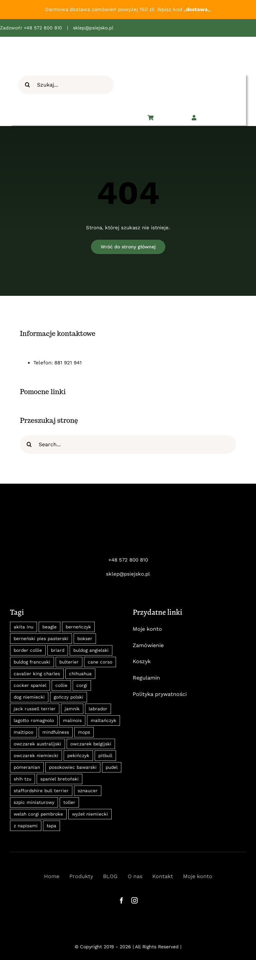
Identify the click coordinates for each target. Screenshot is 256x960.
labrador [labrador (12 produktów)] (98, 708)
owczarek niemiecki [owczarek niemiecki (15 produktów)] (36, 755)
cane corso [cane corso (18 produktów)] (100, 662)
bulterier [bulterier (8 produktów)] (69, 662)
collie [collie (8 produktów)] (61, 685)
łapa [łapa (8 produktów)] (51, 825)
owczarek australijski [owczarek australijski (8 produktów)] (37, 743)
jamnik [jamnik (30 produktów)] (72, 708)
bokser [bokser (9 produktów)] (84, 638)
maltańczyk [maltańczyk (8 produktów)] (103, 720)
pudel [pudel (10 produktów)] (112, 767)
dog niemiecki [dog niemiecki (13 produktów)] (29, 697)
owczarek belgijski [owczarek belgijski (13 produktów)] (90, 743)
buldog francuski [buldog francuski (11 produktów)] (32, 662)
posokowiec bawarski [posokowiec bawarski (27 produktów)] (73, 767)
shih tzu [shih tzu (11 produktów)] (22, 779)
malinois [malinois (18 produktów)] (72, 720)
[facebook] (121, 900)
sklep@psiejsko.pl (93, 27)
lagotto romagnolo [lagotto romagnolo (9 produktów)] (34, 720)
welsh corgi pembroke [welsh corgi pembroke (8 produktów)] (38, 814)
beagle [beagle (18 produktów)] (49, 626)
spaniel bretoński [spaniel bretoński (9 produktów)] (59, 779)
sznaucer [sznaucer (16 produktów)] (88, 790)
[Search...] (128, 444)
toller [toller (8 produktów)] (69, 802)
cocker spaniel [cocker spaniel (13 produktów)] (30, 685)
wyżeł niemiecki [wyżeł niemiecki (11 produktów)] (90, 814)
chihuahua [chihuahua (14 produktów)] (80, 673)
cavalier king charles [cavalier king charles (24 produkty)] (37, 673)
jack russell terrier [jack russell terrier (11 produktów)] (35, 708)
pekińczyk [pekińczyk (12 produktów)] (78, 755)
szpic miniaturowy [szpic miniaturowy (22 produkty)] (34, 802)
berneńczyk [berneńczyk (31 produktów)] (78, 626)
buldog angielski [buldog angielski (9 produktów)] (91, 650)
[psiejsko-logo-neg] (128, 516)
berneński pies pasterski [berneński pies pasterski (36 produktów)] (41, 638)
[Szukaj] (27, 85)
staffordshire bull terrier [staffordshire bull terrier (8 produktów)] (41, 790)
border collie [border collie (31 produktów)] (28, 650)
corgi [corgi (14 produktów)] (81, 685)
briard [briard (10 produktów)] (57, 650)
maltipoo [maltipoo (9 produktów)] (23, 732)
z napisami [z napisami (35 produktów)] (26, 825)
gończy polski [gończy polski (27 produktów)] (68, 697)
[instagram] (134, 900)
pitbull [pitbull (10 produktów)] (105, 755)
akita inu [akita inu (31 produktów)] (23, 626)
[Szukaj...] (66, 85)
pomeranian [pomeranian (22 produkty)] (27, 767)
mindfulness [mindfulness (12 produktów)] (55, 732)
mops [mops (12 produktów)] (84, 732)
